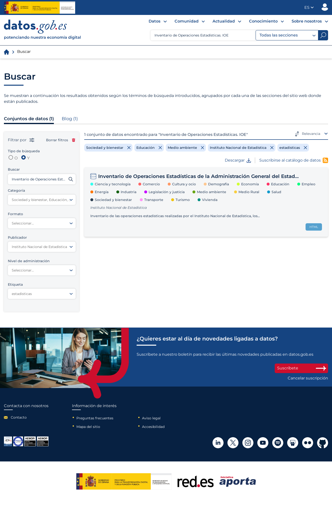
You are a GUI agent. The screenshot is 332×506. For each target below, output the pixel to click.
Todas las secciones (288, 35)
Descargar (238, 160)
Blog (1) (70, 118)
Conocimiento (263, 21)
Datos (154, 21)
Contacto (19, 417)
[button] (309, 7)
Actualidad (224, 21)
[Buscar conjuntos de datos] (42, 179)
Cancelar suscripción (308, 378)
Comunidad (187, 21)
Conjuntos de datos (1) (29, 118)
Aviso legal (151, 418)
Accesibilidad (153, 426)
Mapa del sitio (88, 426)
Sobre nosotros (307, 21)
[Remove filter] (108, 148)
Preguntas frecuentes (94, 418)
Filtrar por (21, 140)
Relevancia (311, 133)
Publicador (324, 7)
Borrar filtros (60, 140)
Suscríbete (301, 368)
